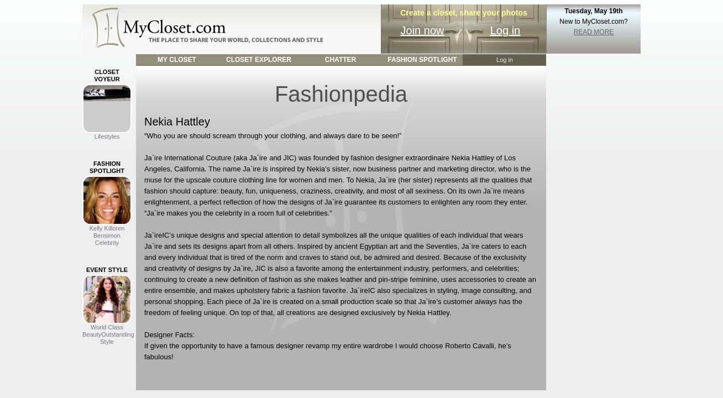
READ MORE (594, 32)
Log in (505, 30)
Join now (422, 30)
